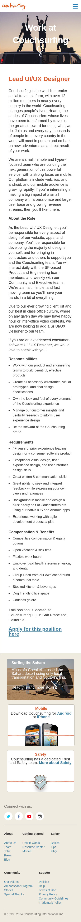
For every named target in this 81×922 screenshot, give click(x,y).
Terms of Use (47, 890)
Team (7, 847)
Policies (44, 881)
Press (8, 855)
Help (42, 886)
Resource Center (34, 847)
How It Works (31, 843)
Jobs (7, 851)
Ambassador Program (18, 886)
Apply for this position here (35, 631)
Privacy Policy (48, 894)
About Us (10, 843)
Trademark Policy (50, 902)
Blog (7, 859)
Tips (53, 847)
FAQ (54, 851)
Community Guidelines (53, 898)
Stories (8, 890)
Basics (55, 843)
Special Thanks (14, 894)
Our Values (11, 881)
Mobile (27, 851)
